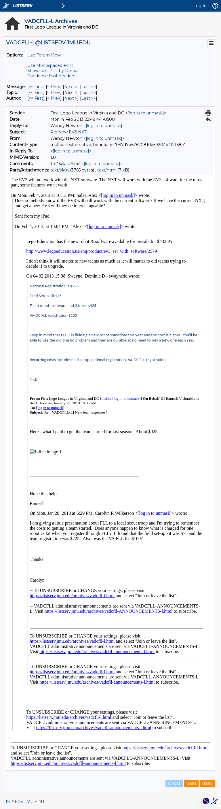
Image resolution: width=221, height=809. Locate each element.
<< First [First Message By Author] (36, 98)
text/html (106, 170)
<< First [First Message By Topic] (36, 92)
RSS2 (207, 783)
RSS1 (191, 783)
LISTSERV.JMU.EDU (23, 801)
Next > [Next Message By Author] (70, 98)
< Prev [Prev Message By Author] (53, 98)
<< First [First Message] (36, 86)
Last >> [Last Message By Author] (88, 98)
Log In (200, 5)
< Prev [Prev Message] (53, 86)
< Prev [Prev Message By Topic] (53, 92)
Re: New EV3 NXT (68, 132)
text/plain (59, 170)
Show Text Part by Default (53, 70)
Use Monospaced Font (50, 65)
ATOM (174, 783)
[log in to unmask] (145, 113)
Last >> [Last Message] (88, 86)
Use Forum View (44, 55)
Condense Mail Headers (51, 75)
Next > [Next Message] (70, 86)
